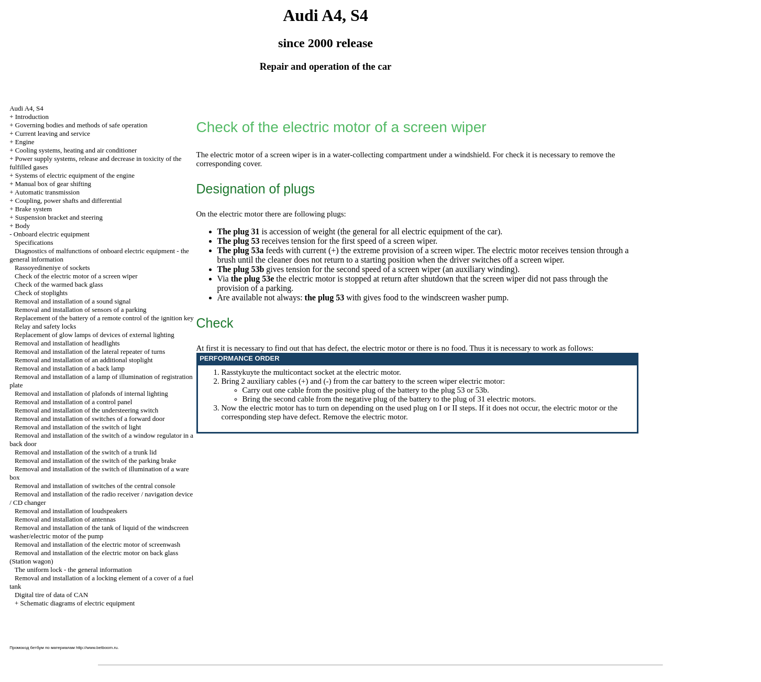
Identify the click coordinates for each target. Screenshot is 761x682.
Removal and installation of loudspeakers (71, 511)
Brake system (33, 209)
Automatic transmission (47, 192)
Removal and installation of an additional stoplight (84, 360)
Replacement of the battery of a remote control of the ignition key (104, 318)
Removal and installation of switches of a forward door (90, 419)
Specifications (34, 242)
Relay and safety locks (45, 326)
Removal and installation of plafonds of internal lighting (91, 393)
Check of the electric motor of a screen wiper (76, 276)
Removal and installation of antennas (65, 519)
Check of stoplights (41, 293)
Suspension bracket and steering (59, 217)
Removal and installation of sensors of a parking (81, 309)
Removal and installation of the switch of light (78, 427)
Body (22, 226)
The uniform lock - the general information (73, 569)
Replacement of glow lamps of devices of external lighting (94, 335)
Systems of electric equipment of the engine (75, 175)
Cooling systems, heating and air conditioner (76, 150)
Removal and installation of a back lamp (70, 368)
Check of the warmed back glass (59, 284)
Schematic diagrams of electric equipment (77, 603)
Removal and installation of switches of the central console (95, 486)
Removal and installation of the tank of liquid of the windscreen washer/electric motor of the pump (99, 532)
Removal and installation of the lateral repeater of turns (90, 351)
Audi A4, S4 (26, 108)
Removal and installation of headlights (67, 343)
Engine (25, 142)
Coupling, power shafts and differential (68, 200)
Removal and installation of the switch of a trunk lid (86, 452)
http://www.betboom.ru (97, 647)
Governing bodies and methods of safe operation (81, 125)
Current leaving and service (52, 133)
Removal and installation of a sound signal (73, 301)
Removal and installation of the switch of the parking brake (96, 460)
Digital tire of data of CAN (51, 595)
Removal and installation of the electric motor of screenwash (97, 544)
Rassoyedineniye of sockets (52, 268)
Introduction (32, 117)
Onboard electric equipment (52, 234)
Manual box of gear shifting (53, 184)
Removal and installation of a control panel (74, 402)
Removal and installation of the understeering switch (86, 410)
